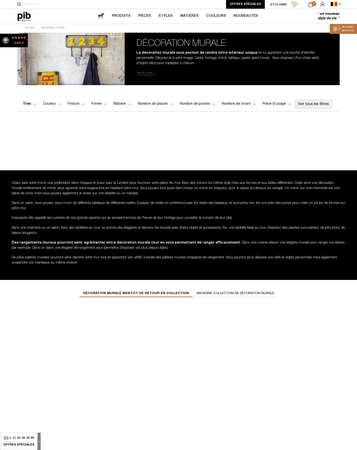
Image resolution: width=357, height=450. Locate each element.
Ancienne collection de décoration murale (235, 294)
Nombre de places (156, 105)
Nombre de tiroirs (239, 105)
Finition (77, 105)
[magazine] (101, 16)
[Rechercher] (19, 4)
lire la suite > (146, 74)
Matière (123, 105)
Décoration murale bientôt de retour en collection (136, 294)
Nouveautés (246, 16)
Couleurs (216, 16)
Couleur (52, 105)
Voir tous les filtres (313, 105)
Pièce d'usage (277, 105)
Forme (99, 105)
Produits (121, 16)
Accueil (29, 28)
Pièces (144, 16)
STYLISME (284, 4)
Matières (189, 16)
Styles (165, 16)
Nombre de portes (198, 105)
